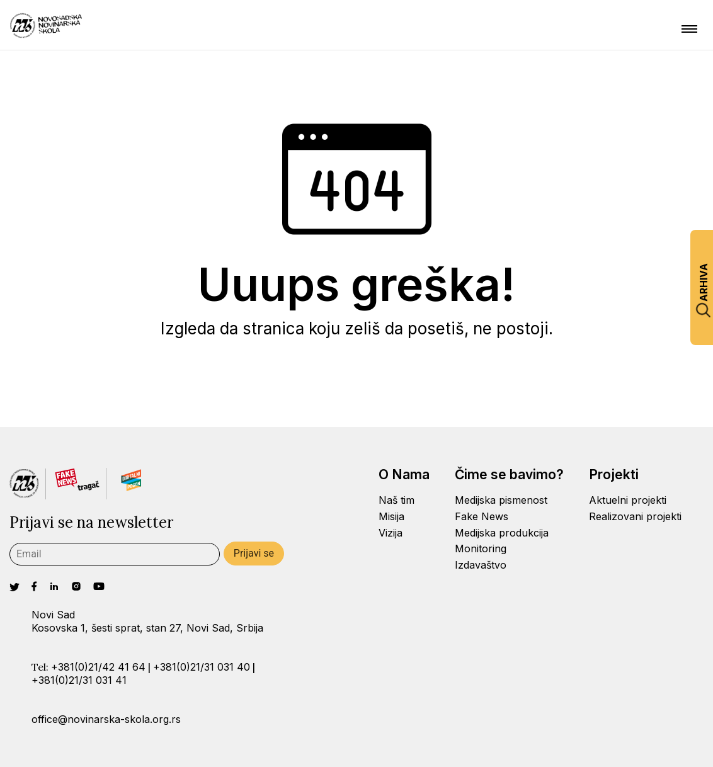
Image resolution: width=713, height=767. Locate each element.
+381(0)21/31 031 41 (79, 680)
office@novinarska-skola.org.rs (106, 719)
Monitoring (480, 548)
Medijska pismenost (501, 500)
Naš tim (396, 500)
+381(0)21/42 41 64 (98, 667)
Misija (391, 516)
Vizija (390, 532)
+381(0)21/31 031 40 (201, 667)
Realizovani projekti (635, 516)
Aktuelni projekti (627, 500)
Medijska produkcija (502, 532)
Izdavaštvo (480, 565)
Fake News (481, 516)
